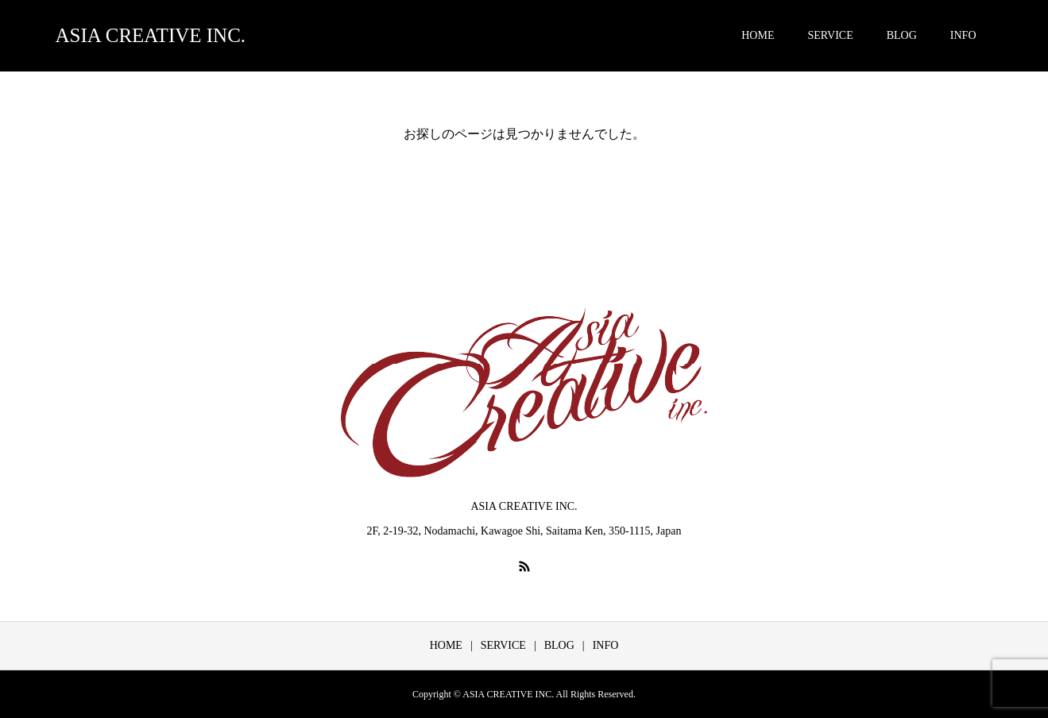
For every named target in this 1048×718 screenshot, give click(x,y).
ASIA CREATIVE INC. (151, 35)
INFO (963, 35)
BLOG (902, 35)
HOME (757, 35)
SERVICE (830, 35)
